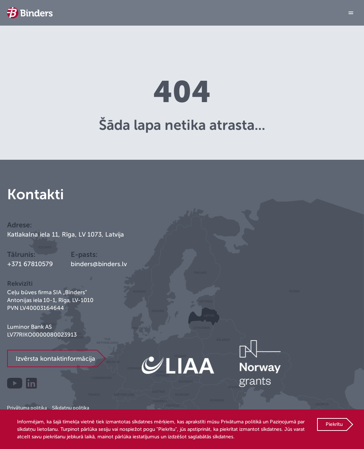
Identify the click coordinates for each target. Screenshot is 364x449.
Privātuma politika (27, 408)
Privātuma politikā (241, 421)
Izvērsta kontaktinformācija (55, 358)
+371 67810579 (30, 264)
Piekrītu (334, 424)
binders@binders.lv (99, 264)
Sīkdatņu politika (70, 408)
